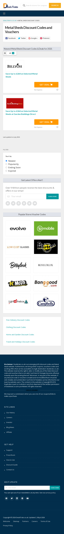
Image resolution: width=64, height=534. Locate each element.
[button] (10, 38)
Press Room (10, 455)
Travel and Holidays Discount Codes (20, 342)
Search (55, 5)
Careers (9, 417)
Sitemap (16, 521)
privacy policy (50, 493)
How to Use (10, 460)
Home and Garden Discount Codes (20, 334)
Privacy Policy (8, 526)
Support (9, 450)
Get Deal (46, 84)
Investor (9, 422)
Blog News (10, 427)
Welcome (6, 521)
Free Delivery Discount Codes (18, 320)
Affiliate (9, 432)
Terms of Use (45, 521)
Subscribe (52, 196)
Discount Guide (12, 465)
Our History (10, 413)
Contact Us (10, 470)
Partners (25, 521)
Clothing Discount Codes (16, 327)
